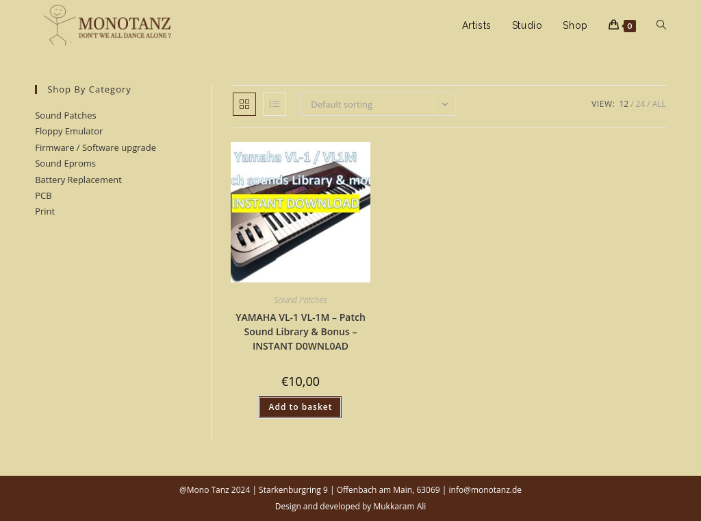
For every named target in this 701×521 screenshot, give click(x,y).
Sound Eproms (65, 163)
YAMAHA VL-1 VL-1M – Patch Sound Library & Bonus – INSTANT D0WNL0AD (300, 331)
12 (623, 104)
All (659, 104)
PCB (43, 195)
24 (641, 104)
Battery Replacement (78, 179)
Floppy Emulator (69, 131)
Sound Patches (301, 300)
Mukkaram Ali (399, 506)
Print (45, 211)
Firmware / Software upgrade (95, 147)
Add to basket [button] (300, 407)
